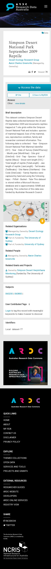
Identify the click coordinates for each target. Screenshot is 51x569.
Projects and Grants (15, 471)
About (6, 424)
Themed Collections (15, 458)
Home (6, 420)
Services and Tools (14, 466)
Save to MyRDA (40, 95)
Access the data (29, 87)
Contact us (9, 433)
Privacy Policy (11, 442)
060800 (18, 293)
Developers (10, 496)
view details (20, 103)
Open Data (9, 462)
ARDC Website (10, 491)
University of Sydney (34, 244)
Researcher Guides (14, 487)
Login (8, 310)
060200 (9, 293)
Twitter (9, 525)
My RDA (7, 429)
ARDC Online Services (15, 500)
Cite (18, 95)
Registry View (11, 504)
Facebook (9, 521)
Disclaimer (9, 437)
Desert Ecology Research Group (24, 60)
